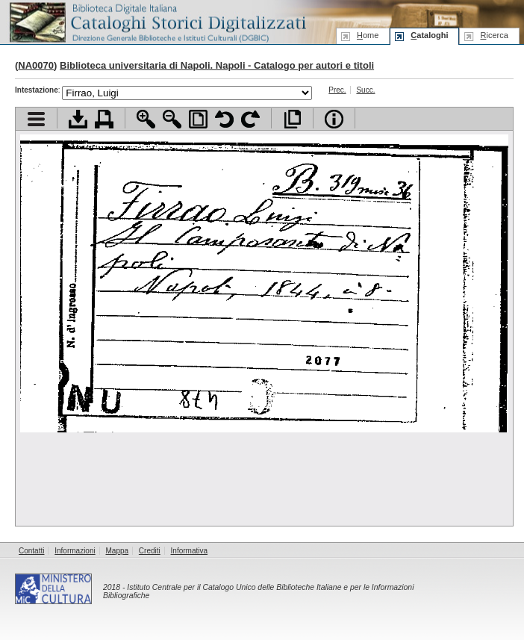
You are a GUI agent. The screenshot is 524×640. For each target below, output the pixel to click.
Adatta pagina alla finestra (198, 119)
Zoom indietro (172, 119)
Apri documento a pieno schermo (292, 119)
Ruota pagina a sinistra (224, 119)
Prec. (337, 90)
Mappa (117, 551)
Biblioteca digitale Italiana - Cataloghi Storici (157, 21)
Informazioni (74, 551)
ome (367, 35)
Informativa (189, 551)
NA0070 (36, 65)
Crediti (149, 551)
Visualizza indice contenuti (36, 119)
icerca (494, 35)
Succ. (365, 90)
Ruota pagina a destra (250, 119)
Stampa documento (104, 119)
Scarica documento (78, 119)
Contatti (31, 551)
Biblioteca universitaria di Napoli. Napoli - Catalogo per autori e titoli (217, 65)
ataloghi (429, 35)
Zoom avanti (146, 119)
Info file (334, 119)
